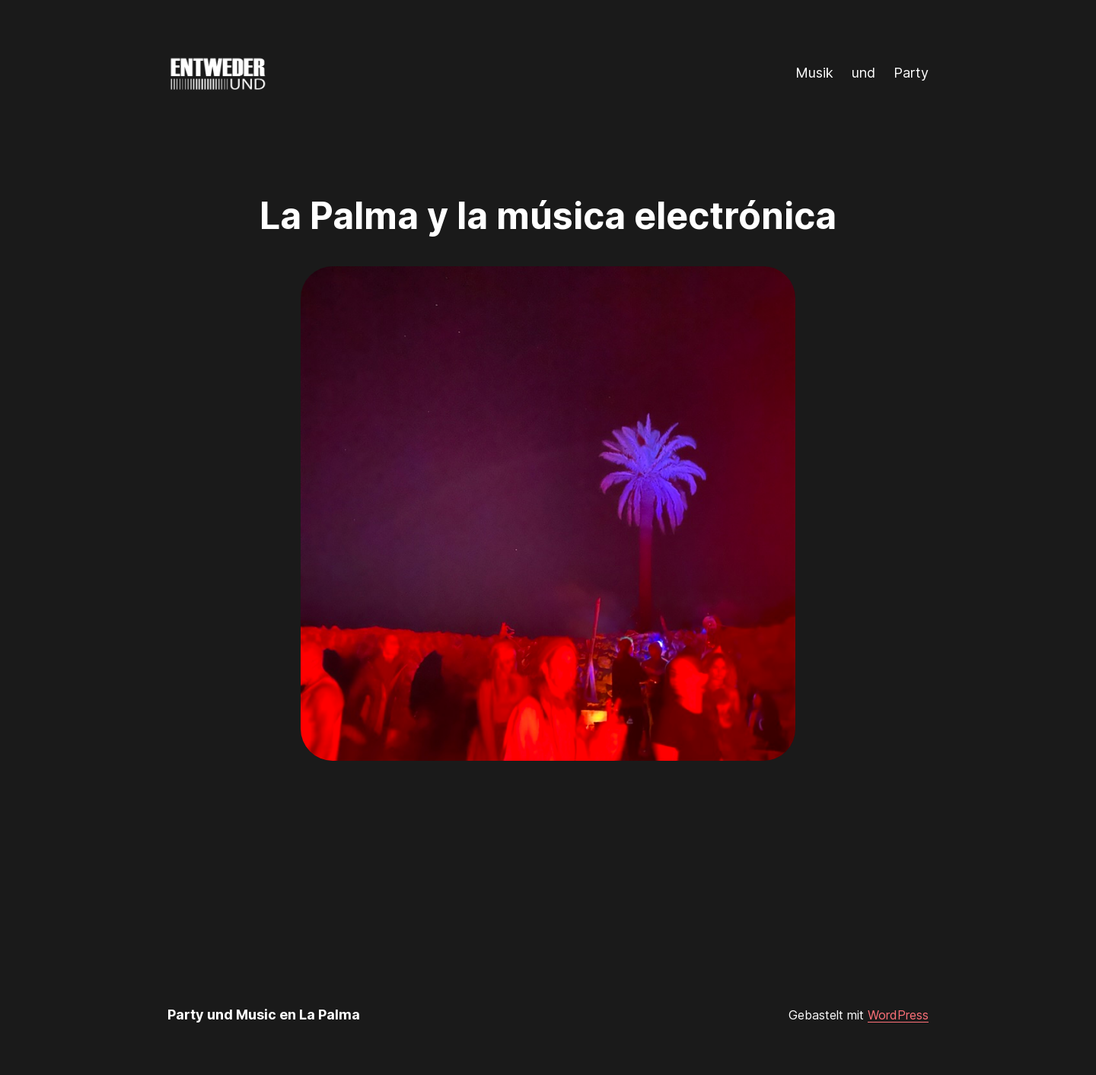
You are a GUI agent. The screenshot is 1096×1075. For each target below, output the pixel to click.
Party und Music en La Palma (263, 1015)
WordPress (898, 1015)
